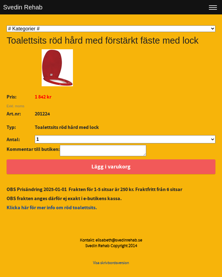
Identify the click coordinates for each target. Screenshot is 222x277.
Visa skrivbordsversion (111, 264)
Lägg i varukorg (111, 169)
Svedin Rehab (23, 7)
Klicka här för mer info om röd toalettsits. (52, 209)
